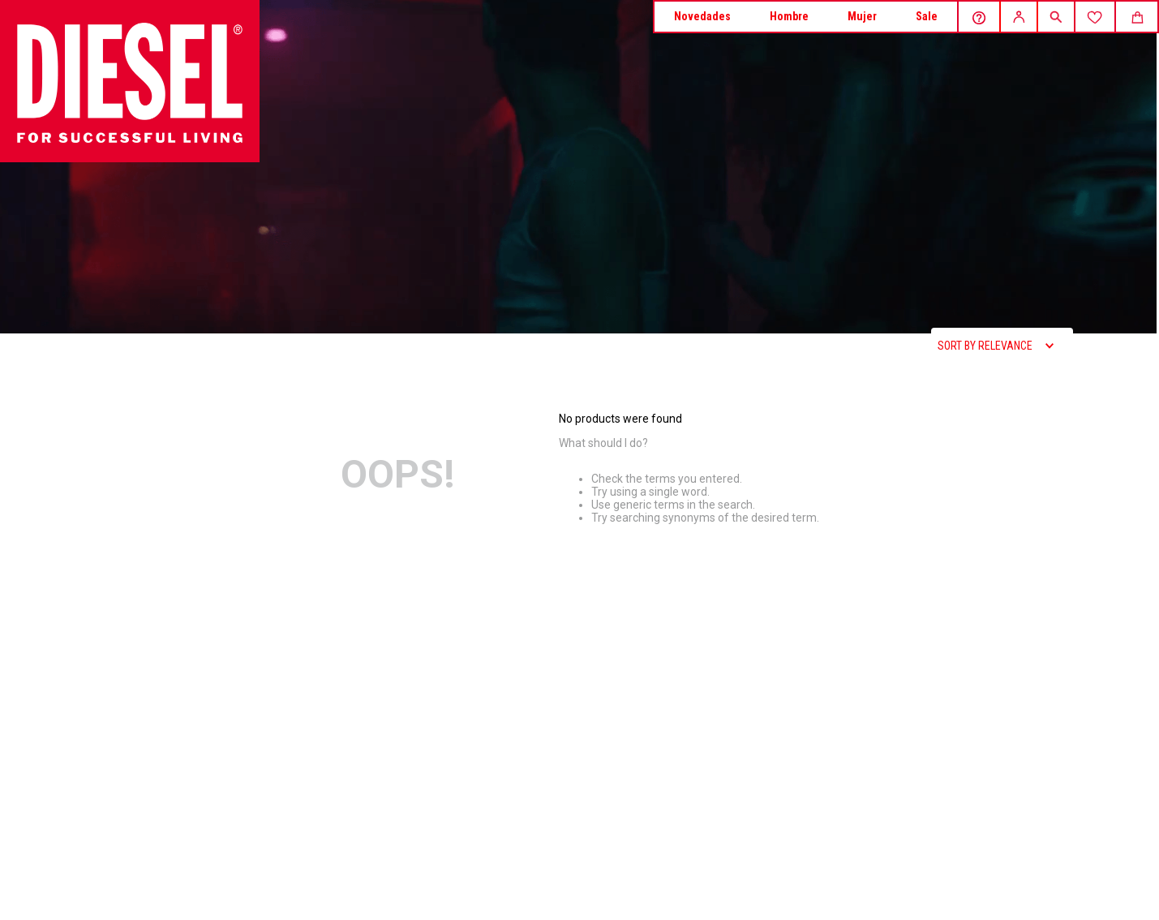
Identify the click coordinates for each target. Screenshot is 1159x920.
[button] (1056, 18)
